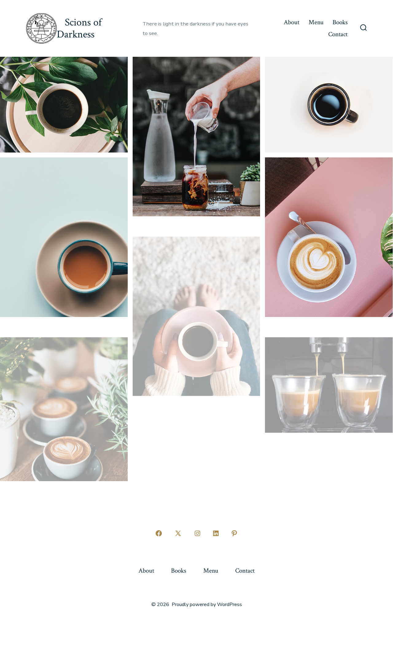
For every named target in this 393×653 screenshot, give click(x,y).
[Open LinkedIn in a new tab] (215, 533)
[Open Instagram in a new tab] (197, 533)
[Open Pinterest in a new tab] (234, 533)
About (291, 22)
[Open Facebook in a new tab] (158, 533)
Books (340, 22)
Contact (338, 34)
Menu (316, 22)
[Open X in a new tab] (178, 533)
